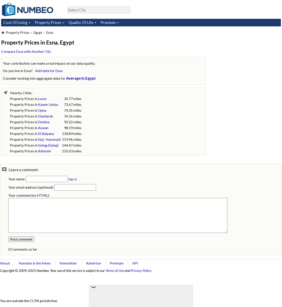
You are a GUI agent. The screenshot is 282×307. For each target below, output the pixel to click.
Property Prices (48, 22)
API (135, 263)
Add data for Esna (48, 70)
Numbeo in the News (35, 263)
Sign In (72, 179)
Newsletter (68, 263)
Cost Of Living (15, 22)
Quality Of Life (80, 22)
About (5, 263)
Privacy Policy (141, 270)
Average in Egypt (81, 78)
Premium (108, 22)
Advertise (93, 263)
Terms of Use (115, 270)
